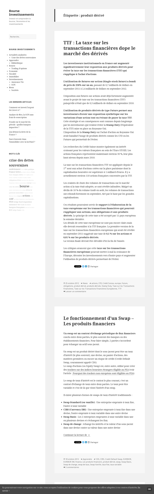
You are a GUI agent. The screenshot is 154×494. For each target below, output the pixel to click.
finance (78, 462)
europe (29, 183)
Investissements (16, 79)
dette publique (29, 169)
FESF (22, 169)
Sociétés (14, 90)
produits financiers (19, 199)
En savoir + (19, 490)
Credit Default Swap (113, 459)
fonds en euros (25, 205)
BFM (22, 210)
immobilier (20, 193)
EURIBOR (127, 459)
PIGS (11, 202)
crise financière (29, 199)
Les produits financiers (92, 462)
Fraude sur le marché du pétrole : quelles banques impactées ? (20, 125)
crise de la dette (29, 207)
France (12, 172)
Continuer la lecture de (76, 434)
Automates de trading (19, 190)
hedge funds (17, 210)
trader (25, 177)
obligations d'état (15, 180)
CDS (97, 459)
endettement (14, 169)
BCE (10, 210)
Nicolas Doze (13, 196)
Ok (149, 488)
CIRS (102, 459)
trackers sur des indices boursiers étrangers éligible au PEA (98, 369)
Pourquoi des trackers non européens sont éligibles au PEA (102, 373)
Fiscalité (12, 74)
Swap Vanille (95, 464)
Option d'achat (28, 193)
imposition (27, 202)
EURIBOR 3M (69, 462)
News (11, 87)
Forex (34, 183)
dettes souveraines (20, 183)
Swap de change (70, 464)
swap (118, 462)
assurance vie (14, 204)
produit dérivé (80, 286)
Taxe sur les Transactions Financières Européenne (95, 288)
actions (26, 195)
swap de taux (83, 464)
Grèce (18, 172)
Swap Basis (126, 462)
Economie (13, 71)
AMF (11, 198)
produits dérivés (26, 172)
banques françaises (17, 207)
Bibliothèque (17, 63)
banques (16, 175)
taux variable (115, 464)
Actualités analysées (17, 55)
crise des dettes (14, 187)
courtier (15, 177)
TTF (119, 288)
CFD (100, 283)
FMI (32, 196)
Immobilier (14, 76)
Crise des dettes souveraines (23, 57)
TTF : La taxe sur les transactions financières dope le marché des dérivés (99, 48)
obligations (68, 286)
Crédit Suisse (108, 283)
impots (19, 196)
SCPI (13, 85)
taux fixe (105, 464)
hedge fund (18, 202)
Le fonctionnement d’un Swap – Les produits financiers (98, 321)
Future (124, 283)
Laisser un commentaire (75, 291)
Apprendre (14, 60)
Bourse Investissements (21, 13)
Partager (94, 266)
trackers (20, 177)
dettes (21, 175)
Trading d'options (19, 68)
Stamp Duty (107, 286)
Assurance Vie (17, 82)
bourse (24, 186)
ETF (25, 175)
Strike (29, 177)
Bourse (12, 65)
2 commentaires (72, 467)
